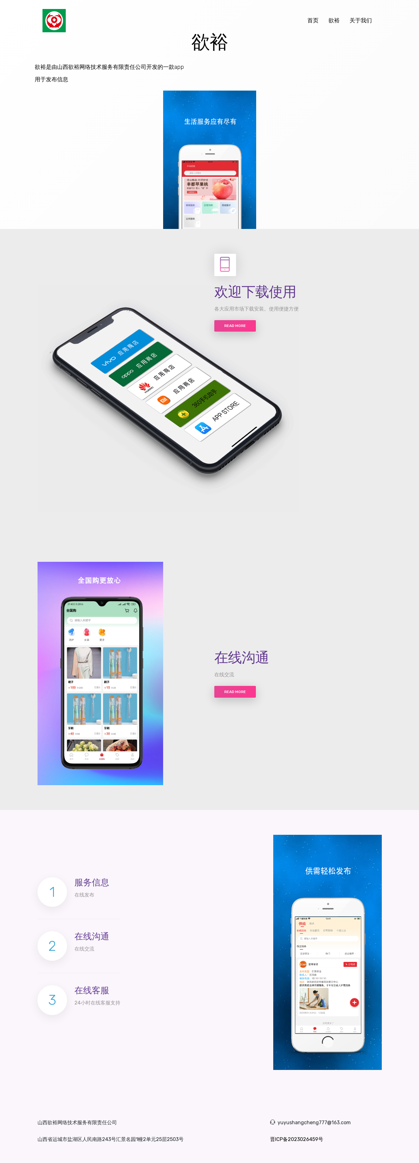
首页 (315, 20)
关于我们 (361, 20)
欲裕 (334, 20)
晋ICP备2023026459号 (296, 1139)
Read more (235, 326)
